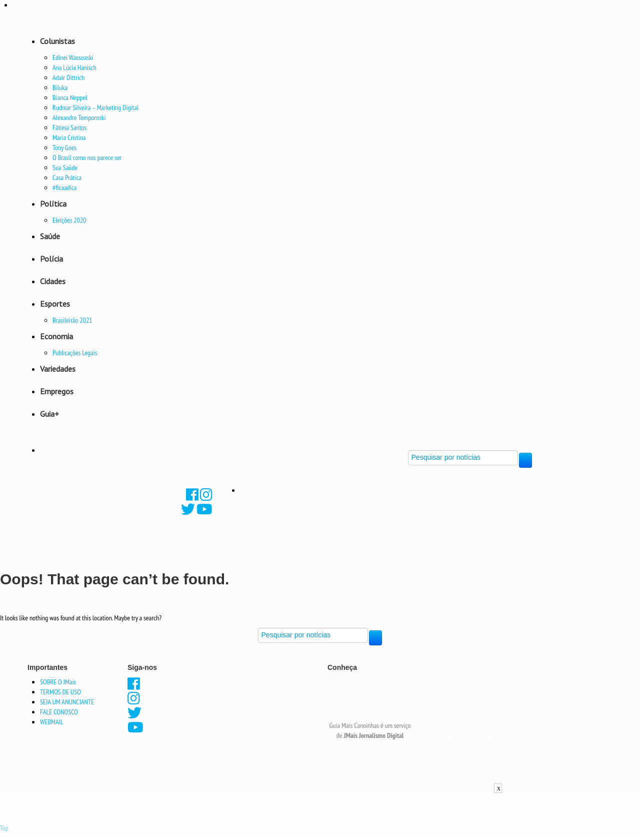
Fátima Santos (69, 127)
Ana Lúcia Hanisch (74, 67)
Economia (56, 336)
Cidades (53, 281)
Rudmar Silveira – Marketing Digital (95, 107)
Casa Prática (67, 177)
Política (53, 204)
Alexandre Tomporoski (79, 117)
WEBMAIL (52, 721)
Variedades (58, 369)
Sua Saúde (65, 167)
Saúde (50, 236)
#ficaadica (64, 187)
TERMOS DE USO (60, 691)
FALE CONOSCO (59, 711)
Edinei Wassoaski (73, 57)
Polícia (51, 259)
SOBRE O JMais (58, 681)
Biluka (60, 87)
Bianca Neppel (69, 97)
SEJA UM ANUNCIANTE (67, 701)
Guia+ (49, 414)
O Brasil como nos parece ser (87, 157)
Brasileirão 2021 (72, 320)
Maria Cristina (69, 137)
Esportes (55, 304)
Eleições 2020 (69, 220)
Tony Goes (64, 147)
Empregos (57, 391)
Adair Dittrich (68, 77)
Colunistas (57, 41)
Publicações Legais (75, 352)
